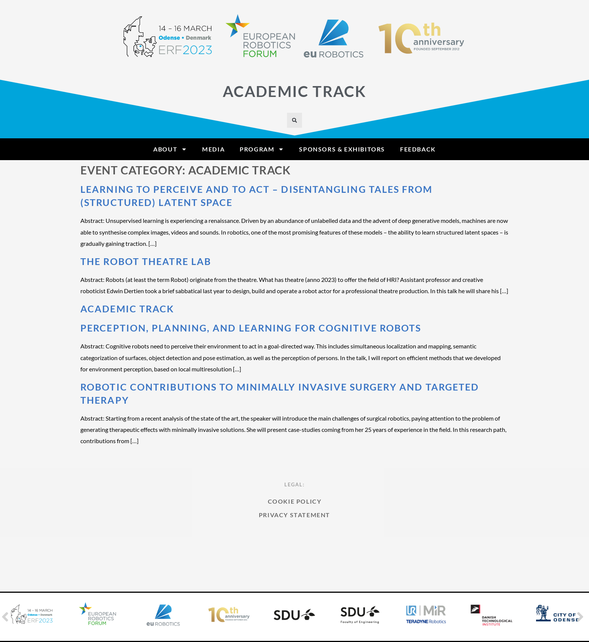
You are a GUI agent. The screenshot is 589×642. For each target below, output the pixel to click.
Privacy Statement (294, 549)
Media (213, 149)
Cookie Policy (295, 535)
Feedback (418, 149)
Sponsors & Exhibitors (342, 149)
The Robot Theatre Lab (145, 261)
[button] (294, 120)
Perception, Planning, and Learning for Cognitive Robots (250, 327)
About (170, 149)
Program (262, 149)
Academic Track (127, 308)
